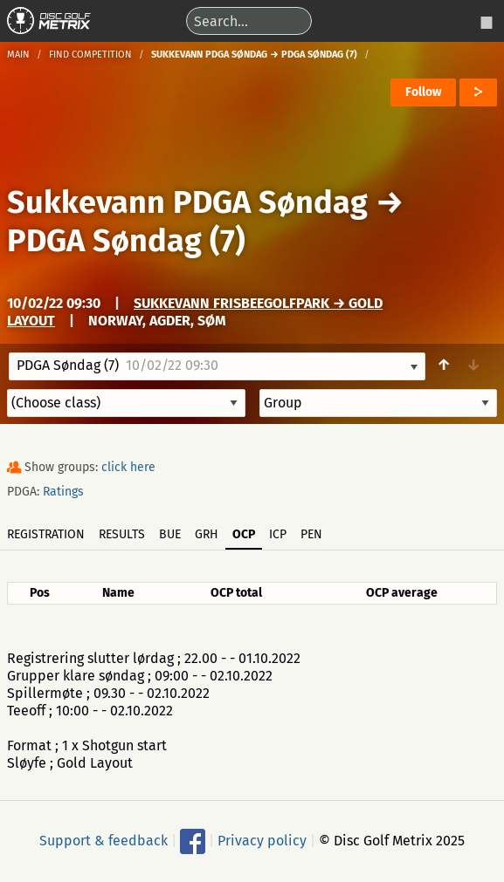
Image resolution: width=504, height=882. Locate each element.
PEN (311, 534)
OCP (243, 534)
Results (122, 534)
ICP (278, 534)
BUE (170, 534)
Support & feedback (103, 839)
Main (18, 54)
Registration (46, 534)
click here (128, 467)
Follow (423, 92)
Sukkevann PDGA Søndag (187, 202)
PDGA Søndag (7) (126, 241)
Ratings (63, 491)
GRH (206, 534)
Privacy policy (262, 839)
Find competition (90, 54)
